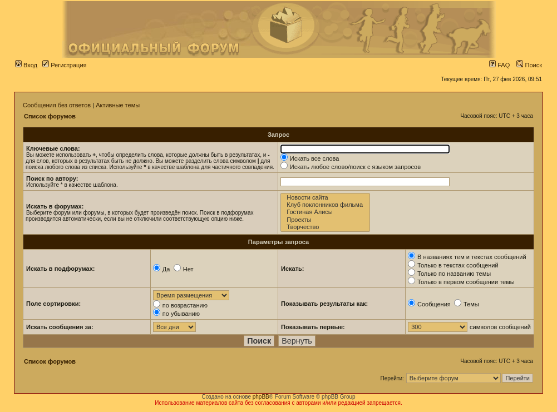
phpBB (261, 397)
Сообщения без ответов (57, 105)
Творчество (325, 227)
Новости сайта (325, 197)
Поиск (529, 65)
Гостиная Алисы (325, 212)
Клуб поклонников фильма (325, 205)
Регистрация (64, 65)
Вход (26, 65)
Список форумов (50, 116)
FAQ (499, 65)
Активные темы (118, 105)
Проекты (325, 220)
